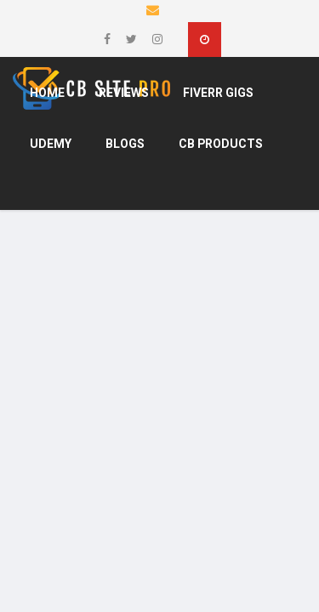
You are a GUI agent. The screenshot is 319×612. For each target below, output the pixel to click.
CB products (221, 144)
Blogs (125, 144)
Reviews (124, 93)
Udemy (50, 144)
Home (47, 93)
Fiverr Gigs (218, 93)
